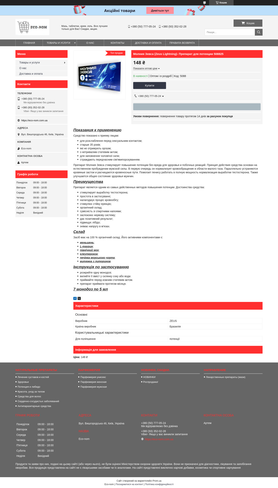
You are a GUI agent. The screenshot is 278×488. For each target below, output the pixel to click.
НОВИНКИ (149, 377)
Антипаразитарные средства (34, 406)
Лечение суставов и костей (33, 377)
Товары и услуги (58, 42)
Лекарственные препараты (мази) (225, 377)
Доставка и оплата (148, 42)
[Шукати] (259, 32)
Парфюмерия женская (93, 381)
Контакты (117, 42)
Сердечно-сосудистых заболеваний (38, 401)
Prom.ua (157, 480)
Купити (149, 85)
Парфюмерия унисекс (93, 377)
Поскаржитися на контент (129, 484)
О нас (90, 42)
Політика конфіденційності (159, 484)
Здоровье (23, 381)
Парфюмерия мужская (93, 386)
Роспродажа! (150, 381)
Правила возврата (182, 42)
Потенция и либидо (29, 386)
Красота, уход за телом (31, 391)
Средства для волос (29, 396)
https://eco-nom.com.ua (34, 120)
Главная (29, 42)
